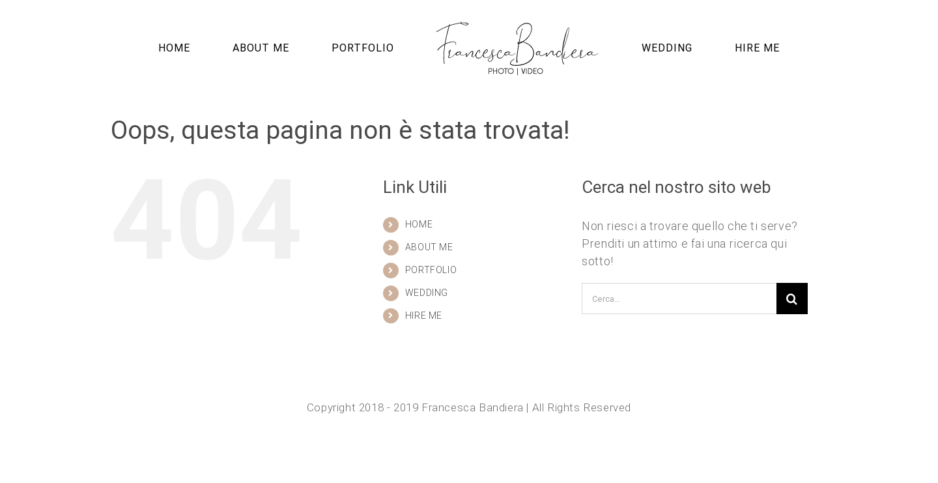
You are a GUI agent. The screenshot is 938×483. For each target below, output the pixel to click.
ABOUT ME (429, 247)
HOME (419, 224)
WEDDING (426, 292)
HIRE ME (423, 315)
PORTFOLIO (431, 270)
